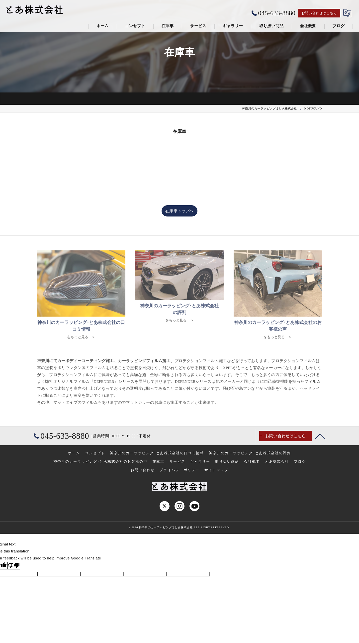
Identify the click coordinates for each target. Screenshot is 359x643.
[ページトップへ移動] (320, 436)
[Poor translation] (13, 565)
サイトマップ (216, 470)
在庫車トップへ (179, 211)
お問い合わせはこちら (319, 13)
